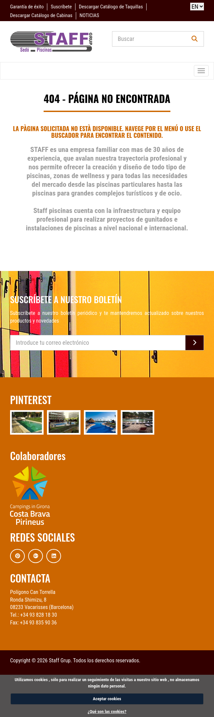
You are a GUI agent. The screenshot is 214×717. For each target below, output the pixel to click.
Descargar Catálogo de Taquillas (111, 7)
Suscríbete (61, 7)
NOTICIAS (89, 15)
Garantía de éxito (27, 7)
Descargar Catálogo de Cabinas (41, 15)
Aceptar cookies (107, 698)
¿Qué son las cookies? (107, 711)
